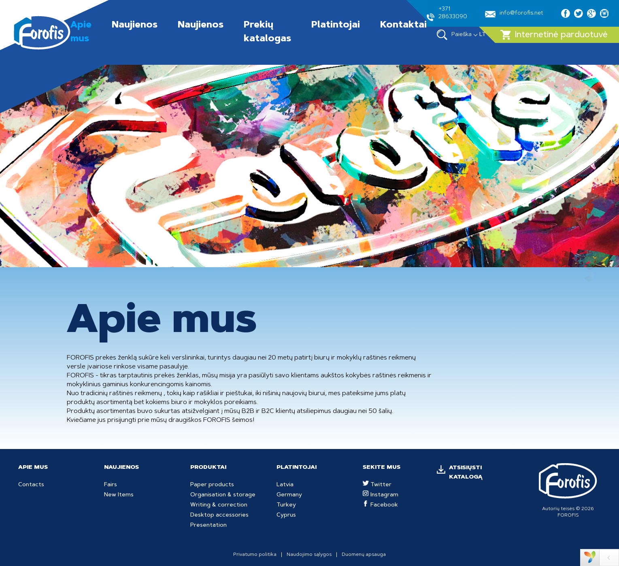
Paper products (212, 485)
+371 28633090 (447, 13)
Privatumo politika (255, 554)
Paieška (454, 35)
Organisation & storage (222, 495)
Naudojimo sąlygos (309, 554)
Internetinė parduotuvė (554, 35)
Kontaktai (403, 25)
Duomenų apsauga (364, 554)
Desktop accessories (219, 515)
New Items (119, 495)
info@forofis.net (514, 14)
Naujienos (134, 25)
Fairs (110, 485)
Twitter (377, 485)
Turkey (286, 505)
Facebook (380, 505)
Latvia (285, 485)
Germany (289, 495)
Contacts (31, 485)
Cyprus (286, 515)
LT (482, 35)
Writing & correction (218, 505)
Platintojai (335, 25)
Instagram (380, 495)
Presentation (208, 525)
